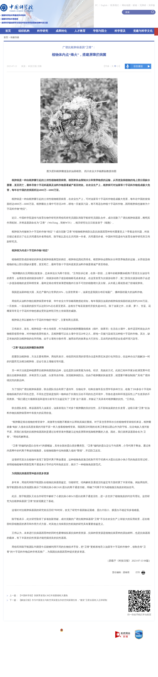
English (104, 5)
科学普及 (120, 30)
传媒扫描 (14, 37)
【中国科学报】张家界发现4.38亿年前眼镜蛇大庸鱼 (43, 595)
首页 (8, 30)
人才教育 (79, 30)
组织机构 (23, 30)
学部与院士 (100, 30)
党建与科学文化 (143, 30)
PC (96, 5)
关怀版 (151, 5)
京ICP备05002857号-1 (48, 630)
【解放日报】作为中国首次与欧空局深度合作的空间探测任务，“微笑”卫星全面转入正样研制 (63, 600)
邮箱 (135, 5)
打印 (140, 572)
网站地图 (126, 5)
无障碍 (143, 5)
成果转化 (61, 30)
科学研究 (42, 30)
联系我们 (114, 5)
